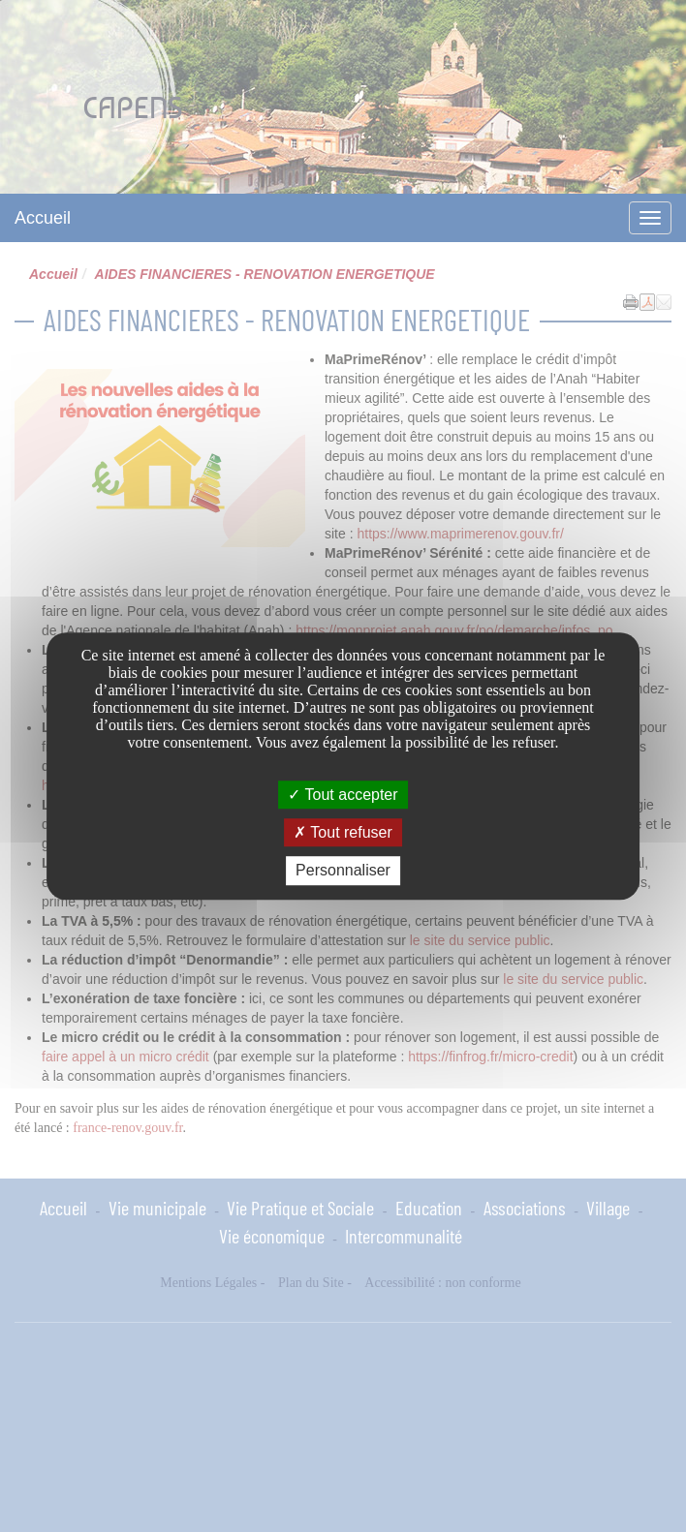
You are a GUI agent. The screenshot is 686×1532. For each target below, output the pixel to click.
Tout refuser (343, 832)
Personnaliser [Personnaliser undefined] (343, 871)
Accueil (43, 218)
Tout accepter (342, 794)
